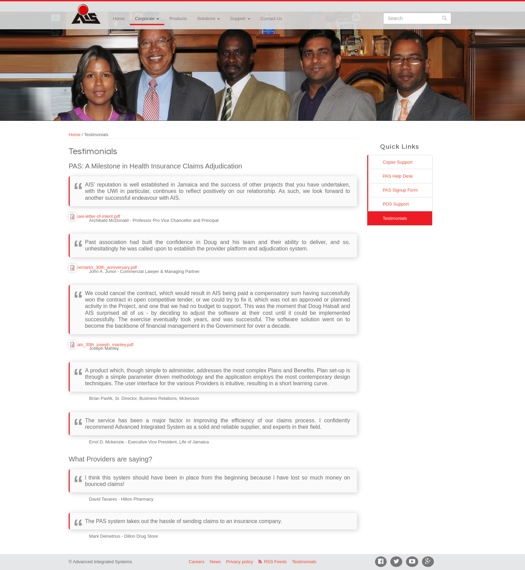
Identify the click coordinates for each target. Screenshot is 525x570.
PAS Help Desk (398, 176)
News (215, 561)
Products (178, 18)
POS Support (396, 204)
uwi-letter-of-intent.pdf (99, 216)
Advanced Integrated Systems (103, 9)
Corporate (147, 18)
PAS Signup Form (400, 190)
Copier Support (397, 162)
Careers (196, 561)
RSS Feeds (275, 561)
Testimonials (395, 218)
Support (240, 18)
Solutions (208, 18)
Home (119, 18)
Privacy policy (239, 561)
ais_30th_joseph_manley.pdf (106, 344)
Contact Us (271, 18)
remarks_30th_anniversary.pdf (107, 267)
